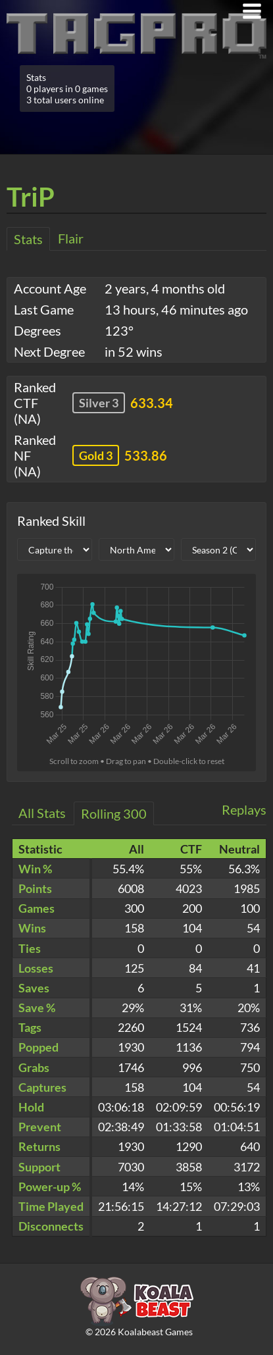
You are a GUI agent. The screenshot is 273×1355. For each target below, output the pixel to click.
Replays (244, 809)
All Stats (42, 813)
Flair (71, 238)
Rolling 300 (114, 813)
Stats (28, 239)
